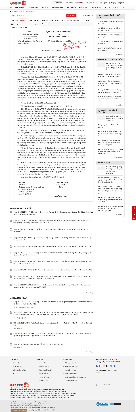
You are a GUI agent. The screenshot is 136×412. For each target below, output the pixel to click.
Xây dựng (23, 318)
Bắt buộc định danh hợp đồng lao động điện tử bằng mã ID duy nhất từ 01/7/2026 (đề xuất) (110, 208)
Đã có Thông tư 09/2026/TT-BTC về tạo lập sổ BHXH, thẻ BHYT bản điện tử (110, 134)
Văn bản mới (19, 7)
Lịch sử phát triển (17, 366)
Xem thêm (89, 293)
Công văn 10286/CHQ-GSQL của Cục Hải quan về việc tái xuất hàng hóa (38, 344)
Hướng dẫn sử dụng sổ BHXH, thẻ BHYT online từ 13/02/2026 (114, 118)
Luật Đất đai (38, 410)
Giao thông (16, 318)
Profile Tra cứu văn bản (19, 370)
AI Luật (107, 7)
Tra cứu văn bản (33, 7)
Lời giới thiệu (16, 363)
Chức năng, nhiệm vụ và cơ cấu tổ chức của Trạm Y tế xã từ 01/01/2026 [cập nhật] (110, 83)
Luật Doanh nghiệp (28, 410)
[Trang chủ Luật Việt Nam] (18, 2)
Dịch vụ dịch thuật (44, 373)
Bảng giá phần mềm (71, 363)
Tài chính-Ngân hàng (19, 307)
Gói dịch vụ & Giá (91, 3)
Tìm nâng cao (88, 15)
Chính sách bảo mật (71, 373)
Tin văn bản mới (57, 7)
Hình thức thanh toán (71, 366)
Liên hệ (14, 373)
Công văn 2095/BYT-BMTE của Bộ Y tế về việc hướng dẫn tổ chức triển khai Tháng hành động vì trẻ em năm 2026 (52, 270)
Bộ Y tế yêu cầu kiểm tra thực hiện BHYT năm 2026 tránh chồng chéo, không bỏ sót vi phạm (109, 143)
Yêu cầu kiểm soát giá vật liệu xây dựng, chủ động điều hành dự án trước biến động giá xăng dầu (110, 180)
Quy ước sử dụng (70, 370)
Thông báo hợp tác (71, 380)
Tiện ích (116, 7)
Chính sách (30, 307)
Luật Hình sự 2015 (49, 410)
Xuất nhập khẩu (18, 328)
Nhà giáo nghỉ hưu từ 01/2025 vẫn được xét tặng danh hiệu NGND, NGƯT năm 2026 (110, 200)
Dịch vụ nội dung (44, 377)
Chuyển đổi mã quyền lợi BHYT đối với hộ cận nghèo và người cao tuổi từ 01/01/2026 (110, 151)
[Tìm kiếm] (71, 15)
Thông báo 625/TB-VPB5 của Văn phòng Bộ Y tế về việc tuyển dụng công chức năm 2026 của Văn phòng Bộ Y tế (52, 246)
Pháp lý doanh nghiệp (45, 370)
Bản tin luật (83, 7)
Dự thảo (45, 7)
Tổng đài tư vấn (43, 380)
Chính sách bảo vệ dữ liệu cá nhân (75, 377)
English (103, 3)
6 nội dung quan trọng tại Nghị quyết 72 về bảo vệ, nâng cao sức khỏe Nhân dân (110, 99)
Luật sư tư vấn (96, 7)
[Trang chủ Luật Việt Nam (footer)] (19, 387)
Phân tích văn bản (44, 366)
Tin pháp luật (71, 7)
